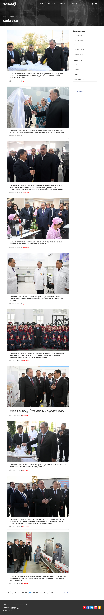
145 (41, 592)
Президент (26, 81)
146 (45, 592)
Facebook (79, 91)
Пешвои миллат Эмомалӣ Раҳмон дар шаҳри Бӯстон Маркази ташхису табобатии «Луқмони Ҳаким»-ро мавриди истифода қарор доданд (38, 298)
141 (26, 592)
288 (52, 592)
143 (33, 592)
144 (37, 592)
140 (22, 592)
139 (19, 592)
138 (15, 592)
